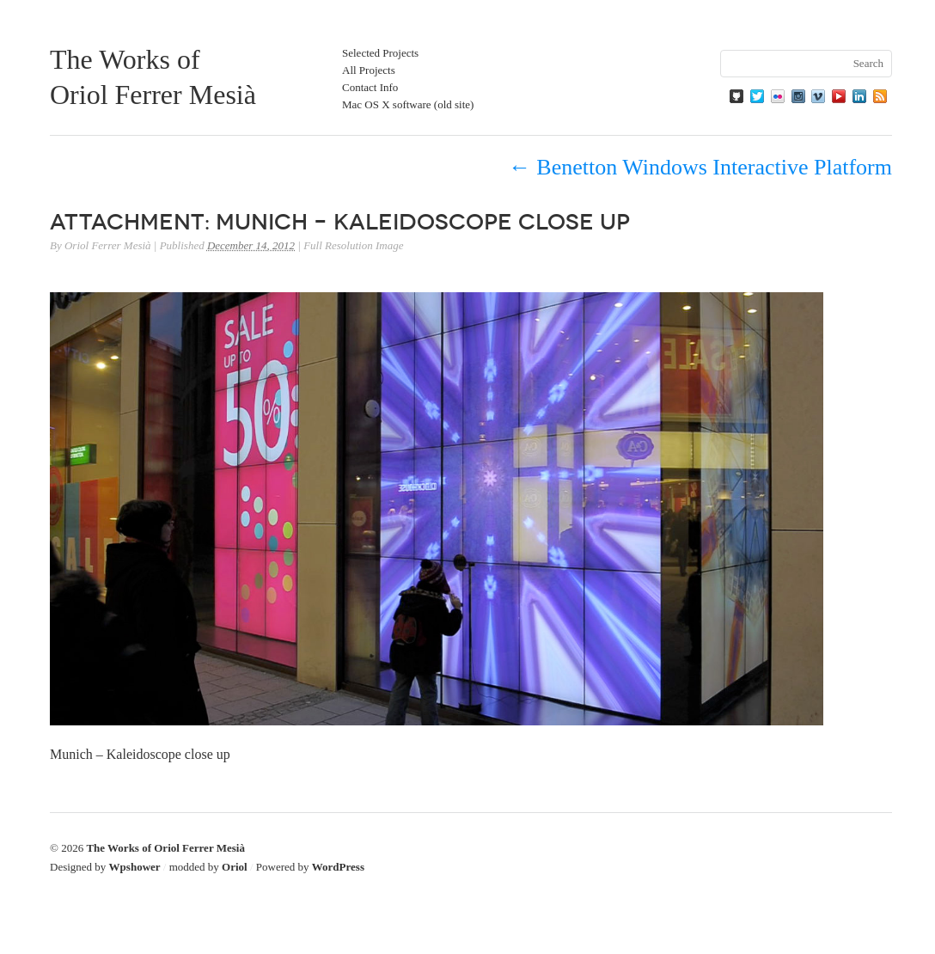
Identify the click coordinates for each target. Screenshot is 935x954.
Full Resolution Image (353, 245)
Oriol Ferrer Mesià (107, 245)
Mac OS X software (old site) (408, 104)
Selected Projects (380, 52)
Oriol (235, 866)
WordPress (338, 866)
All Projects (368, 70)
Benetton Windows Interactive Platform (700, 167)
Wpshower (135, 866)
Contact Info (370, 87)
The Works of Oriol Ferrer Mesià (165, 847)
